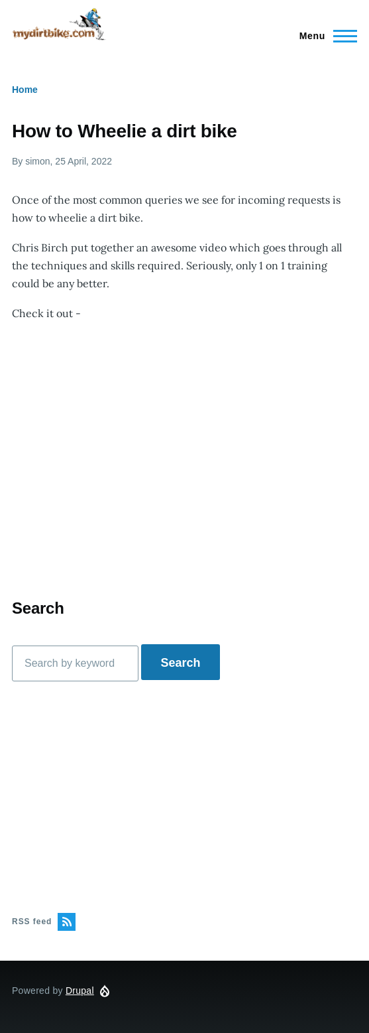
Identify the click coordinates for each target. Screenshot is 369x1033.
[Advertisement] (184, 797)
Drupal (80, 990)
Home (25, 89)
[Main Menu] (324, 36)
